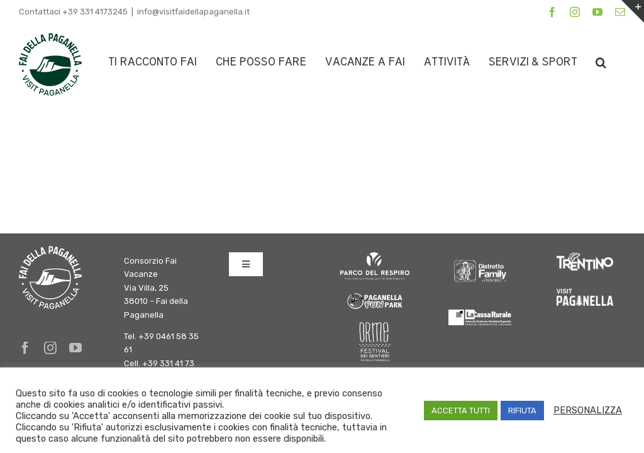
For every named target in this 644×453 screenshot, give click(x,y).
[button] (601, 62)
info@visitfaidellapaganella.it (193, 11)
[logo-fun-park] (374, 295)
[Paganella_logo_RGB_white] (585, 293)
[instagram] (50, 348)
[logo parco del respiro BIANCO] (374, 257)
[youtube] (75, 348)
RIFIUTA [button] (522, 410)
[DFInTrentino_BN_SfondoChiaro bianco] (479, 257)
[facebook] (25, 348)
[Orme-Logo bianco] (375, 327)
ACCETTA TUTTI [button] (460, 410)
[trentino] (585, 257)
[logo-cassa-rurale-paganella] (479, 314)
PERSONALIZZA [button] (587, 410)
